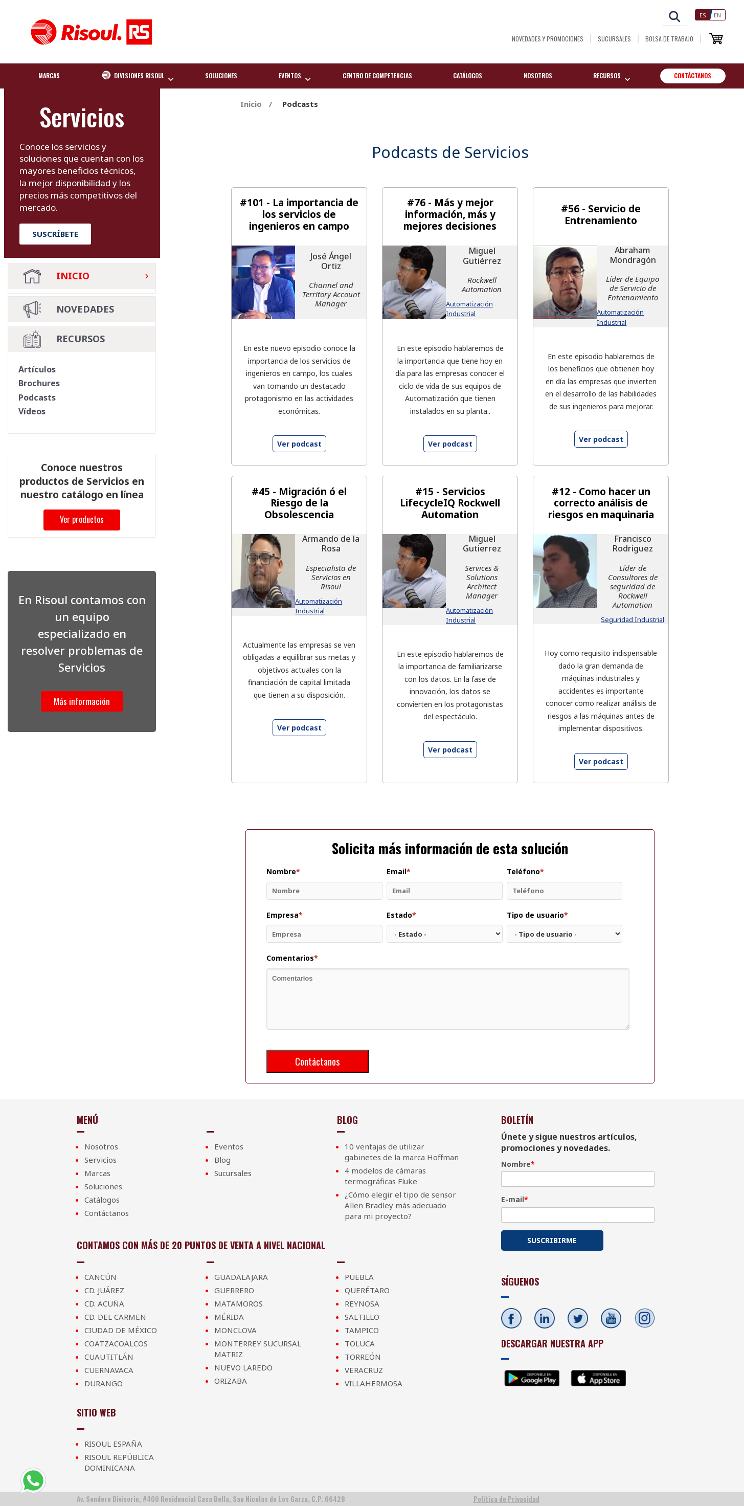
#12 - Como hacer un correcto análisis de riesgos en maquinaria (601, 503)
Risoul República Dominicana (119, 1462)
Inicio (56, 276)
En (717, 15)
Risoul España (113, 1443)
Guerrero (234, 1290)
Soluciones (221, 75)
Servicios (100, 1160)
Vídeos (32, 411)
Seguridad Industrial (632, 619)
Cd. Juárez (104, 1290)
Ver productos (82, 519)
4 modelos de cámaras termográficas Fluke (385, 1175)
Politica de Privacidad (506, 1498)
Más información (82, 701)
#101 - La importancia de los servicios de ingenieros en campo (299, 214)
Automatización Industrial (469, 309)
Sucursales (614, 38)
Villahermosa (373, 1383)
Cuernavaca (108, 1370)
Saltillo (362, 1317)
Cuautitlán (108, 1357)
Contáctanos (692, 75)
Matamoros (238, 1303)
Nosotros (538, 75)
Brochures (39, 383)
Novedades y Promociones (547, 38)
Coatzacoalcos (116, 1343)
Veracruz (364, 1370)
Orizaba (230, 1381)
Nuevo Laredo (243, 1367)
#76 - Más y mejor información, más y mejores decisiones (450, 214)
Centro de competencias (377, 75)
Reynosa (362, 1303)
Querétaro (367, 1290)
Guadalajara (241, 1277)
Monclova (235, 1330)
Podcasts (37, 397)
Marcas (49, 75)
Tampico (362, 1330)
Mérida (229, 1317)
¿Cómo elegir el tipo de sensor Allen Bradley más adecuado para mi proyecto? (400, 1205)
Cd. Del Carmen (115, 1317)
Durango (103, 1383)
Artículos (37, 369)
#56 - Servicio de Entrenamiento (601, 215)
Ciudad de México (120, 1330)
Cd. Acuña (104, 1303)
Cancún (100, 1277)
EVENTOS (291, 76)
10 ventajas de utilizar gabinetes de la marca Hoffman (402, 1151)
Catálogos (467, 75)
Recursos (608, 76)
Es (703, 15)
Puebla (359, 1277)
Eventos (228, 1146)
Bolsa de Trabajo (669, 38)
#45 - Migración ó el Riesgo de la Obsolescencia (299, 503)
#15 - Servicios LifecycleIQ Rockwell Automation (450, 503)
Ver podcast (299, 444)
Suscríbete (55, 234)
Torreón (363, 1357)
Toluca (360, 1343)
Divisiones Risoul (133, 76)
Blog (222, 1160)
